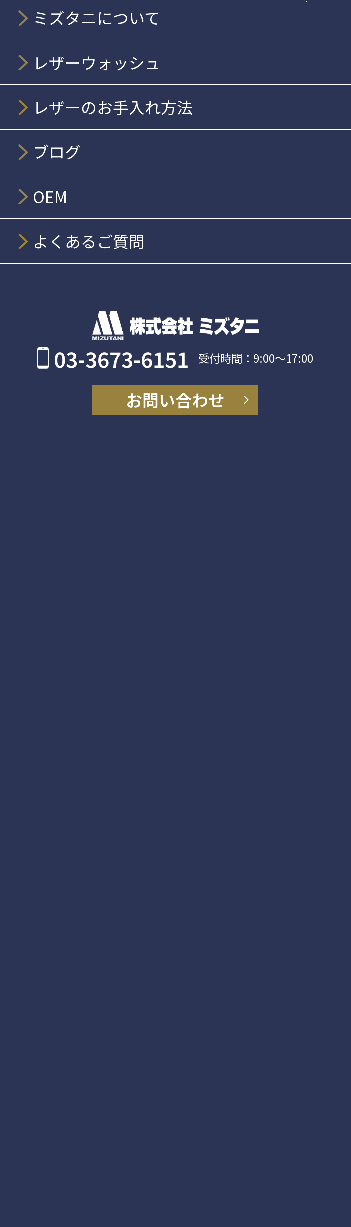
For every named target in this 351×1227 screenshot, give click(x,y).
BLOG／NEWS (79, 955)
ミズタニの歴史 (92, 448)
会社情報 (77, 463)
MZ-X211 (76, 865)
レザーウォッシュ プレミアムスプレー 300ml (158, 554)
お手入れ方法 (78, 925)
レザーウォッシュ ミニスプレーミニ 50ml (149, 602)
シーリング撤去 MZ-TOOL (109, 757)
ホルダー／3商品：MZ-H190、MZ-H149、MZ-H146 (170, 773)
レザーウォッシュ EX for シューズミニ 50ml (153, 633)
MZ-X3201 (79, 850)
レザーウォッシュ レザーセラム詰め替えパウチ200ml (177, 696)
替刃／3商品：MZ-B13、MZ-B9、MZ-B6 (146, 789)
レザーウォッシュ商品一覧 (108, 523)
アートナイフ (77, 834)
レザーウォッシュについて (107, 493)
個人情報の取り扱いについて (112, 1103)
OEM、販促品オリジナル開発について (133, 984)
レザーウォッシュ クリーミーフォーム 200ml (157, 539)
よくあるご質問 (83, 1044)
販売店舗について (87, 1014)
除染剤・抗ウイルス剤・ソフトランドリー (143, 895)
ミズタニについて (87, 432)
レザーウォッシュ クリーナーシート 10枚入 (154, 664)
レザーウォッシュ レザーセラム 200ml (143, 570)
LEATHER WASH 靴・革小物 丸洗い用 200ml (160, 617)
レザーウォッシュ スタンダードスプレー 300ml (163, 586)
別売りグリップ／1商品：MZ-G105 (134, 804)
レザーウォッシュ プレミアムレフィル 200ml (158, 649)
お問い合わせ (78, 1074)
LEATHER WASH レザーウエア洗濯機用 (144, 680)
